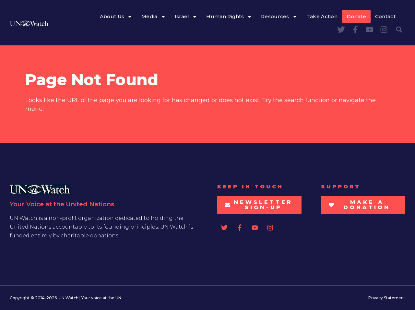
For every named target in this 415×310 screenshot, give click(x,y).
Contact (385, 16)
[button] (399, 29)
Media (153, 16)
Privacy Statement (386, 297)
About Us (116, 16)
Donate (356, 16)
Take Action (322, 16)
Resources (279, 16)
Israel (186, 16)
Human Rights (229, 16)
